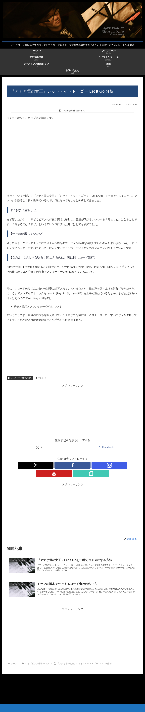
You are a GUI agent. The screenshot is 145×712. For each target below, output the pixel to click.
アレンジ (41, 378)
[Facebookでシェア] (105, 447)
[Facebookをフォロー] (65, 465)
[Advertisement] (72, 411)
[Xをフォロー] (57, 465)
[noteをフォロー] (88, 465)
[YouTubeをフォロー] (80, 465)
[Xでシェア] (39, 447)
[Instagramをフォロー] (72, 465)
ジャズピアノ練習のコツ (20, 378)
